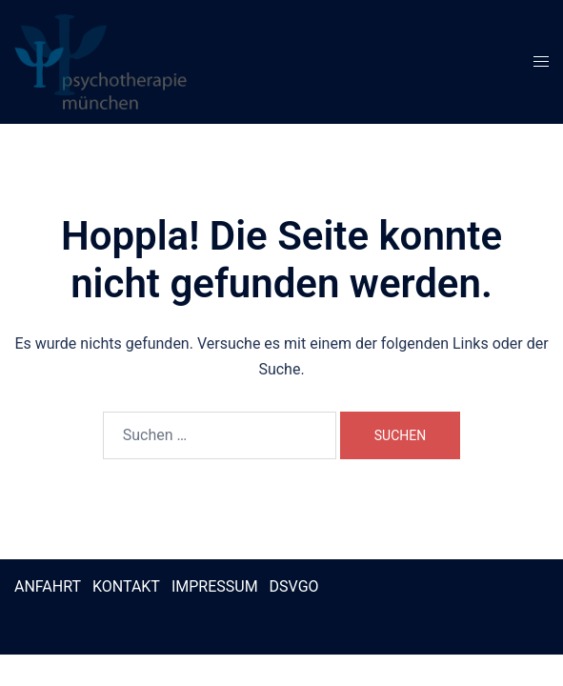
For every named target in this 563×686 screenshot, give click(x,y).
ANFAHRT (47, 586)
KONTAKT (126, 586)
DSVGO (294, 586)
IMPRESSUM (214, 586)
